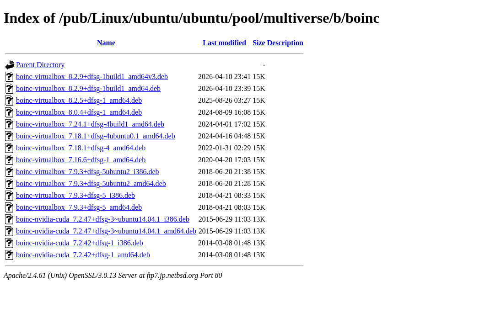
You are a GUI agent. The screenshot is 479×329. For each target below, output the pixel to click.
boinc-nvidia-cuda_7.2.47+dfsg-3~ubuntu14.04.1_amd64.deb (106, 231)
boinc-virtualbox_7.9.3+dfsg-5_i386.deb (75, 195)
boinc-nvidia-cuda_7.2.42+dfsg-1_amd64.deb (83, 255)
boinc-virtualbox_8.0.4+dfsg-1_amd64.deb (79, 112)
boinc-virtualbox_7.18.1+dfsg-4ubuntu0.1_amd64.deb (95, 136)
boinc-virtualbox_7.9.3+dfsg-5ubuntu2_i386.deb (87, 171)
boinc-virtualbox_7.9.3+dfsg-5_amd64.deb (79, 207)
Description (285, 43)
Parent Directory (40, 65)
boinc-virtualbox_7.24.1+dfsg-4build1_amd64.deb (90, 124)
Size (259, 43)
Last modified (224, 43)
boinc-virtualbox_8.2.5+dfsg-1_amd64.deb (79, 100)
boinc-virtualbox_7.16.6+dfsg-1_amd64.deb (80, 160)
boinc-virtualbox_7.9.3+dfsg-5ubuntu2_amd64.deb (91, 183)
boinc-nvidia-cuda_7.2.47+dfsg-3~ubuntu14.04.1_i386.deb (102, 219)
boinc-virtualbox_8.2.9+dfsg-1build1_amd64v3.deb (92, 76)
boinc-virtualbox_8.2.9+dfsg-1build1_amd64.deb (88, 88)
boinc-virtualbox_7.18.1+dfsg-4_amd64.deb (80, 148)
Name (106, 43)
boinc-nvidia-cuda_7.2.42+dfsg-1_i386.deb (79, 243)
